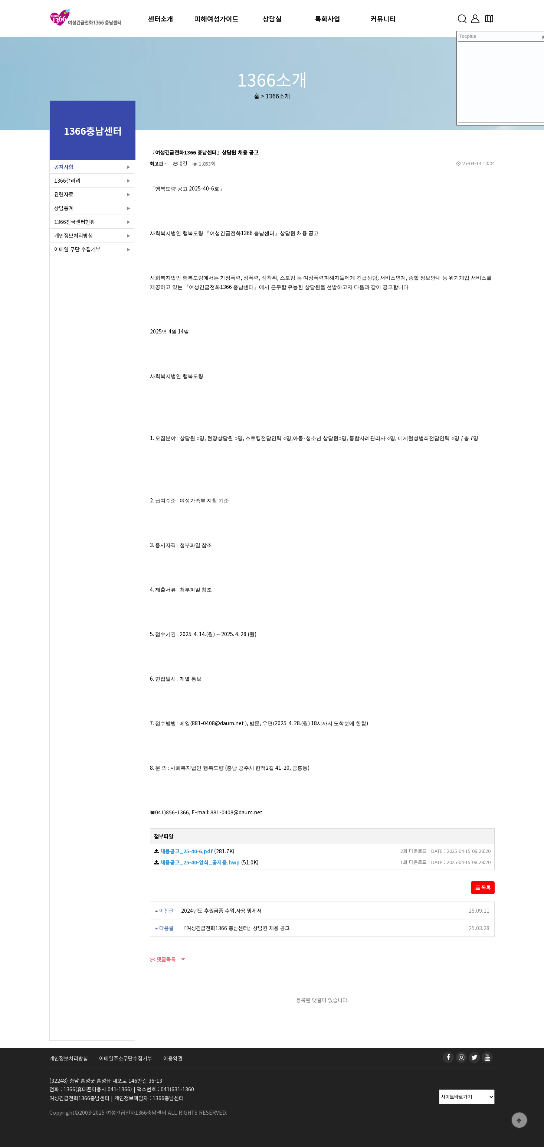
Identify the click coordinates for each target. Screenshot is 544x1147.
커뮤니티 (383, 18)
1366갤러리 (67, 180)
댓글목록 (163, 959)
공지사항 (63, 166)
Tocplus (467, 36)
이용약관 (173, 1058)
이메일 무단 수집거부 (77, 249)
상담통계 (63, 208)
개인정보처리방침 (73, 235)
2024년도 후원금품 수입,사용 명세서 (221, 910)
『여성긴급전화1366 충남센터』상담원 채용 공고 (235, 928)
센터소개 (160, 18)
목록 (483, 887)
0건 (180, 163)
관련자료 (63, 194)
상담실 (272, 18)
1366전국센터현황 (74, 221)
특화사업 (327, 18)
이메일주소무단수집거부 (125, 1058)
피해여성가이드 (216, 18)
